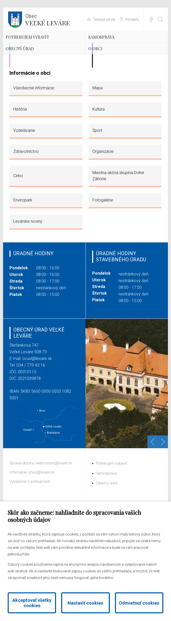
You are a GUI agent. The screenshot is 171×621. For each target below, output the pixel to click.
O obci (106, 80)
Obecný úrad (35, 80)
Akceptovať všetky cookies (31, 602)
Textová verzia (104, 19)
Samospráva (116, 45)
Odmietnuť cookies (139, 603)
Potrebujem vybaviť (33, 49)
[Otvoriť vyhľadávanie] (160, 19)
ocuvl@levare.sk (37, 397)
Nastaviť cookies (85, 603)
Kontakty (132, 19)
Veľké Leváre (47, 19)
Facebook (151, 19)
